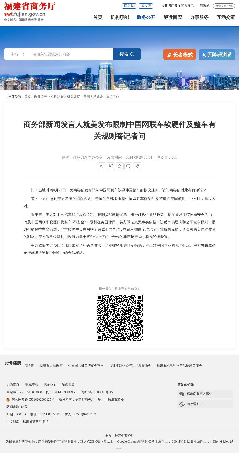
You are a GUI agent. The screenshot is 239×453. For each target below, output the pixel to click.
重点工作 (112, 96)
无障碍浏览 (216, 55)
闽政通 (204, 5)
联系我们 (50, 384)
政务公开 (146, 17)
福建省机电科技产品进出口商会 (179, 365)
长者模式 (179, 54)
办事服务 (199, 17)
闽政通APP (190, 404)
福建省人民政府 (51, 365)
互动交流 (226, 17)
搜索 (127, 54)
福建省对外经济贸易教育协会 (130, 365)
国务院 (129, 6)
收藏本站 (31, 384)
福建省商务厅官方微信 (178, 5)
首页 (97, 17)
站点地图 (68, 384)
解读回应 (172, 17)
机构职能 (119, 17)
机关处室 (73, 96)
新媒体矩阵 (185, 385)
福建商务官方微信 (195, 394)
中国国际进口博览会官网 (86, 365)
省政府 (146, 6)
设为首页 (12, 384)
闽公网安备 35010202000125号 (30, 399)
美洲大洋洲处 (93, 96)
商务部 (29, 365)
